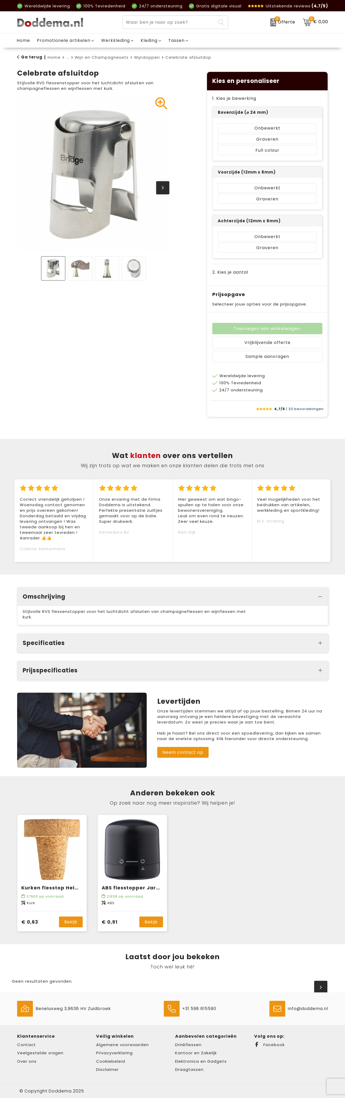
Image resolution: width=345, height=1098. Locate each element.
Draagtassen (189, 1069)
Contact (26, 1044)
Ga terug (31, 57)
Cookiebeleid (110, 1061)
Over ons (27, 1061)
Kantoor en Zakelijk (196, 1053)
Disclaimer (107, 1069)
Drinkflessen (188, 1044)
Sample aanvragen (267, 356)
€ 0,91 (109, 922)
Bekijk (70, 922)
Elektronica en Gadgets (201, 1061)
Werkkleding (115, 40)
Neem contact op (182, 752)
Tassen (176, 40)
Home (54, 57)
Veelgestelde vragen (40, 1053)
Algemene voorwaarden (122, 1044)
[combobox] (169, 22)
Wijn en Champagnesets (102, 57)
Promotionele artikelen (63, 40)
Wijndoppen (147, 57)
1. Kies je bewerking (234, 98)
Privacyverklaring (114, 1053)
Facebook (269, 1044)
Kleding (149, 40)
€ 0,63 (29, 922)
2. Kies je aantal (230, 272)
